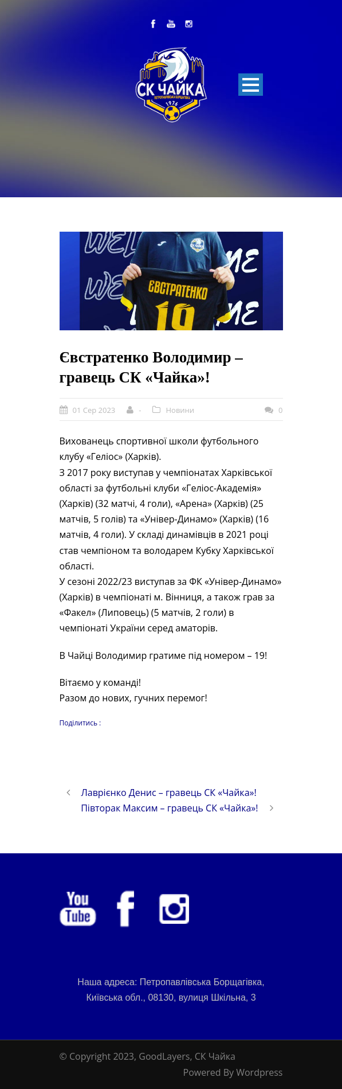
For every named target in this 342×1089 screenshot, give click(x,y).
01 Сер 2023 (94, 410)
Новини (180, 410)
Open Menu (250, 84)
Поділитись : (80, 723)
